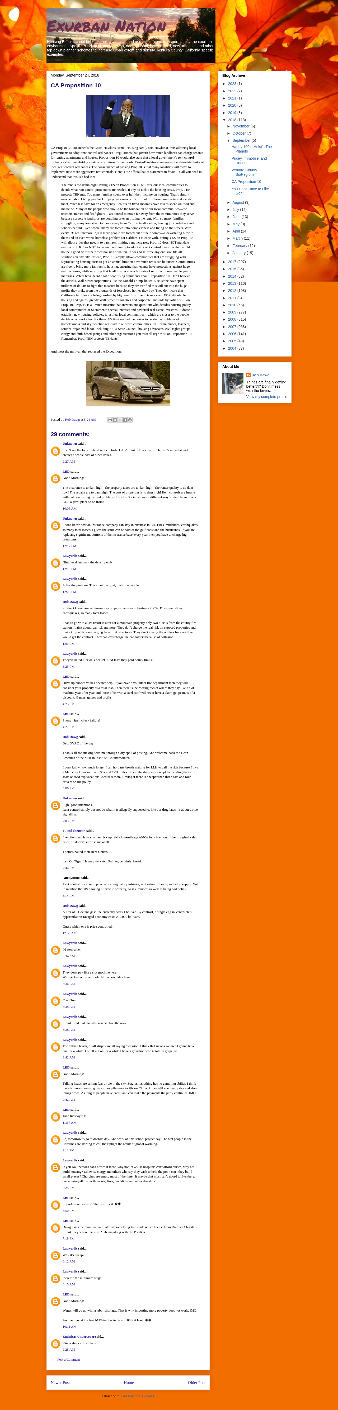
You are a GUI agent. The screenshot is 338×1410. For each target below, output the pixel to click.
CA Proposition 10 (246, 181)
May (236, 224)
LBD (66, 471)
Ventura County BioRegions (244, 172)
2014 (232, 276)
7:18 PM (68, 1238)
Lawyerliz (70, 556)
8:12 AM (69, 1261)
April (236, 231)
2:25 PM (68, 1188)
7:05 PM (68, 821)
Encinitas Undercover (79, 1336)
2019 (232, 113)
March (238, 238)
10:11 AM (70, 1326)
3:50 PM (68, 1211)
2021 (232, 98)
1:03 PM (68, 643)
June (236, 217)
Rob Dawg (70, 602)
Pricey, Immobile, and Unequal (249, 160)
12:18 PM (69, 569)
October (239, 133)
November (241, 126)
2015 (232, 269)
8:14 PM (68, 896)
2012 (232, 290)
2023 (232, 84)
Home (129, 1382)
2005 (232, 341)
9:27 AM (69, 461)
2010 (232, 305)
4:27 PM (68, 727)
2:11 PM (68, 1150)
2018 (232, 120)
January (239, 253)
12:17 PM (69, 546)
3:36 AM (69, 984)
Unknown (70, 443)
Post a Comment (68, 1359)
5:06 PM (68, 788)
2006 (232, 334)
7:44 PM (68, 868)
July (236, 209)
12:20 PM (69, 592)
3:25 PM (68, 666)
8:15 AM (69, 1284)
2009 (232, 312)
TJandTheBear (74, 831)
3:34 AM (69, 956)
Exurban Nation (106, 25)
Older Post (196, 1382)
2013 (232, 283)
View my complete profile (266, 397)
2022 (232, 91)
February (240, 246)
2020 (232, 105)
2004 (232, 348)
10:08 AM (70, 508)
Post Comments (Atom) (137, 1396)
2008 (232, 319)
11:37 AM (70, 1122)
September (241, 140)
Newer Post (60, 1382)
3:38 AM (69, 1007)
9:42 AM (69, 1100)
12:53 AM (70, 933)
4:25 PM (68, 704)
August (238, 202)
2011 (232, 298)
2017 (232, 262)
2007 (232, 327)
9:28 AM (69, 1349)
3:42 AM (69, 1057)
